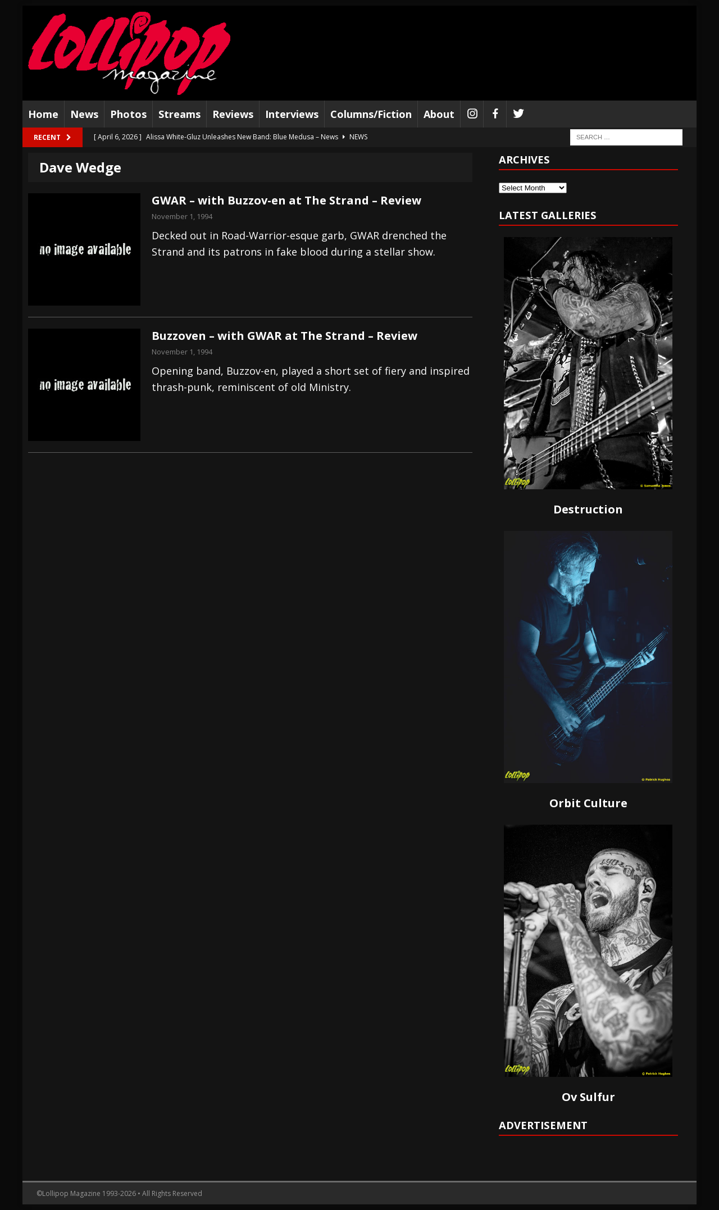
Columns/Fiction (371, 114)
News (84, 114)
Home (43, 114)
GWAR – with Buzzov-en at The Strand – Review (286, 200)
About (439, 114)
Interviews (291, 114)
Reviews (232, 114)
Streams (179, 114)
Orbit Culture (588, 803)
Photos (128, 114)
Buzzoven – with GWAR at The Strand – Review (284, 335)
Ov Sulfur (588, 1096)
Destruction (588, 509)
